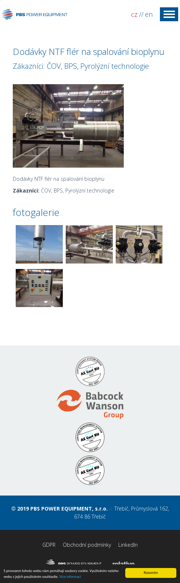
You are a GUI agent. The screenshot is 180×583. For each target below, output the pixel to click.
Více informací (70, 577)
